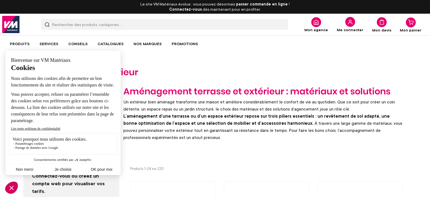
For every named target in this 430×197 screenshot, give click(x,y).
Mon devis (381, 29)
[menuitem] (20, 44)
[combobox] (164, 24)
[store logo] (10, 24)
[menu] (215, 44)
